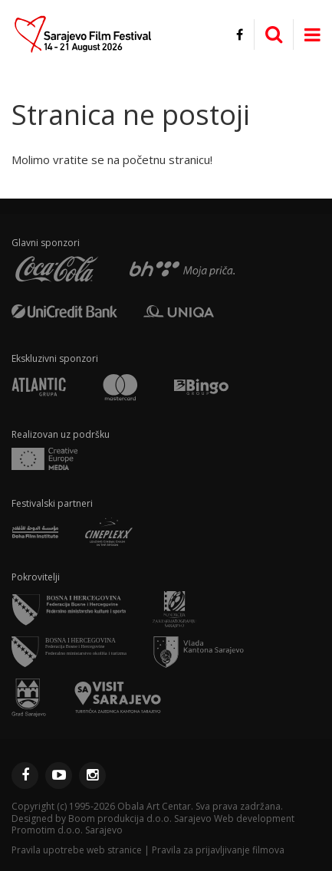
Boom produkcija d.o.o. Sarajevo (140, 818)
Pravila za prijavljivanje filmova (218, 849)
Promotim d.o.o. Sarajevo (67, 829)
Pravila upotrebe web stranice (77, 849)
